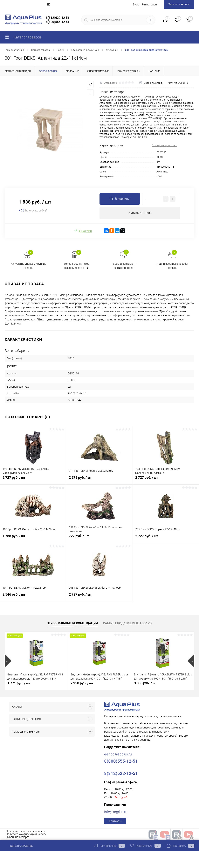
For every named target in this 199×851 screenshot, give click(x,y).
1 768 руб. (33, 538)
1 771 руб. (18, 683)
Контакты (115, 821)
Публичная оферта (18, 837)
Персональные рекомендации (72, 623)
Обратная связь (19, 845)
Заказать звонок (179, 4)
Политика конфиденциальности (26, 834)
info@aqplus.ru (115, 812)
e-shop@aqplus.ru (118, 754)
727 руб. (99, 538)
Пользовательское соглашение (25, 831)
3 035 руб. (145, 683)
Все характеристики (164, 145)
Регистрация (150, 4)
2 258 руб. (82, 683)
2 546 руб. (33, 596)
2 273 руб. (99, 479)
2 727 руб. (33, 479)
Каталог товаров (23, 37)
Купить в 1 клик (140, 213)
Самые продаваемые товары (127, 623)
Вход (136, 4)
